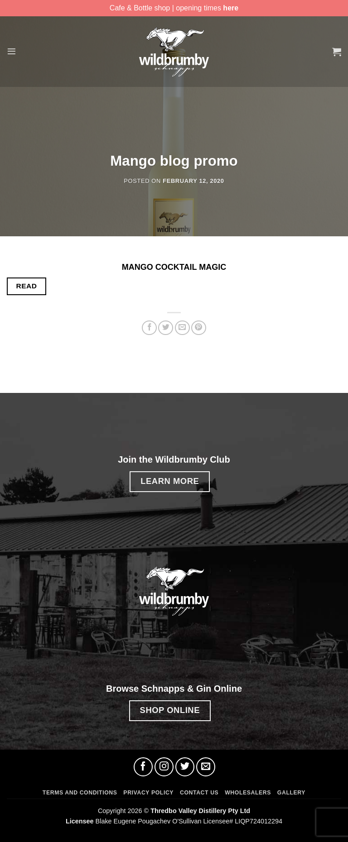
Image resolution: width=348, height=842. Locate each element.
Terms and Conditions (80, 792)
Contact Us (199, 792)
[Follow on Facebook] (143, 766)
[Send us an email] (205, 766)
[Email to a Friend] (182, 328)
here (230, 8)
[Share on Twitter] (165, 328)
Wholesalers (248, 792)
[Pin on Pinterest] (198, 328)
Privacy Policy (148, 792)
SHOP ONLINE (170, 710)
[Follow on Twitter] (184, 766)
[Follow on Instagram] (164, 766)
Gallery (291, 792)
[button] (12, 51)
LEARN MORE (169, 481)
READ (26, 286)
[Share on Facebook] (149, 328)
